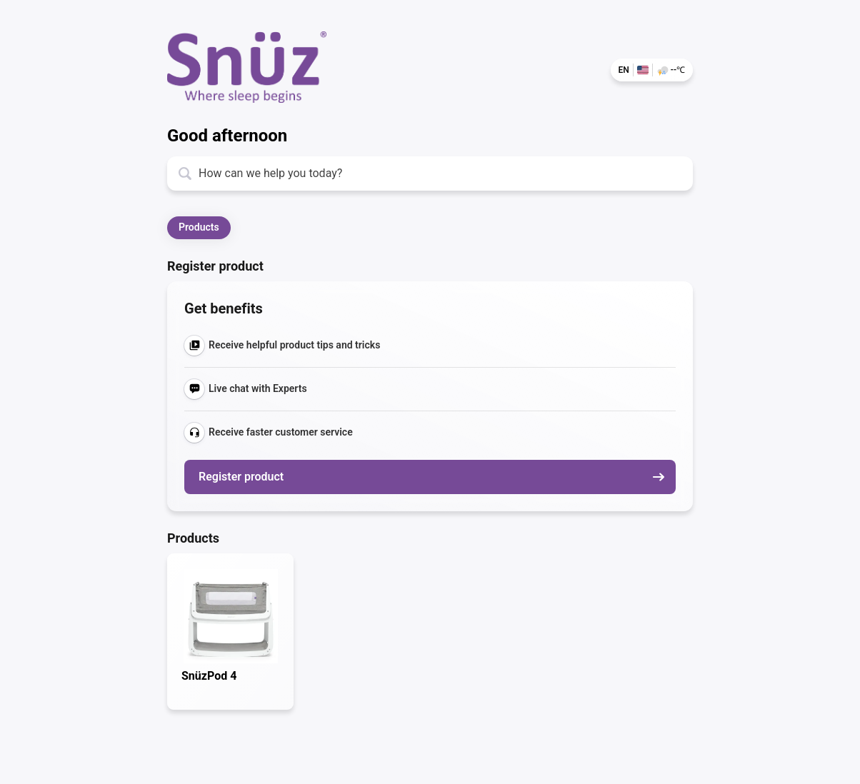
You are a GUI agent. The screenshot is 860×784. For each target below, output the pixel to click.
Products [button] (199, 227)
